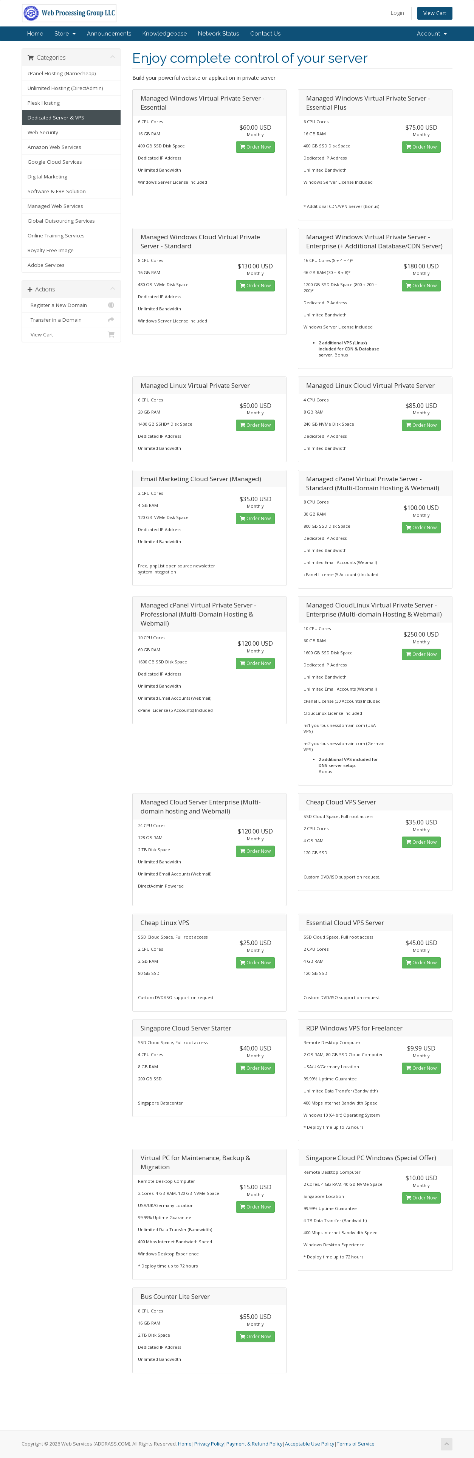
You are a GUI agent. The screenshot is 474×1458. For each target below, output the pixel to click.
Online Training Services (56, 235)
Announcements (109, 33)
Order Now (255, 147)
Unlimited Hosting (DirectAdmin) (65, 88)
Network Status (218, 33)
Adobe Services (46, 265)
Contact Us (265, 33)
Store (65, 33)
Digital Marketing (47, 176)
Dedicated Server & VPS (56, 117)
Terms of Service (356, 1444)
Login (397, 12)
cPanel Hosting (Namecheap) (62, 73)
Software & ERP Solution (57, 191)
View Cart (434, 13)
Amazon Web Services (54, 147)
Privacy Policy (209, 1444)
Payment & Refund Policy (254, 1444)
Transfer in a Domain (71, 319)
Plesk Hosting (44, 102)
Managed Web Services (55, 206)
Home (35, 33)
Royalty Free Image (51, 250)
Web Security (43, 132)
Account (432, 33)
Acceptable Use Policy (309, 1444)
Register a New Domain (71, 305)
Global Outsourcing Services (61, 220)
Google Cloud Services (55, 161)
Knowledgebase (165, 33)
